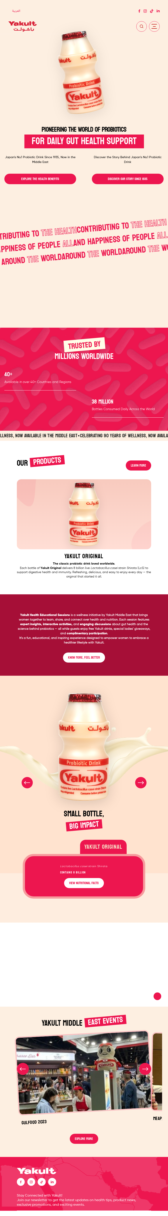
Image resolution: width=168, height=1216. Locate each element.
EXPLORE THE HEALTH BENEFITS (40, 179)
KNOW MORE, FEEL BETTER (84, 661)
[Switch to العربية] (16, 11)
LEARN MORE (138, 466)
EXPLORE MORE (84, 1143)
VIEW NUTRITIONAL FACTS (84, 886)
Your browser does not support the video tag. (84, 968)
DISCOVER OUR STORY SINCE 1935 (128, 179)
